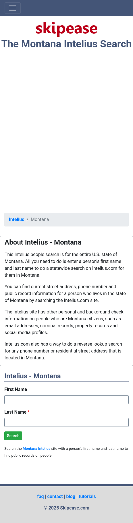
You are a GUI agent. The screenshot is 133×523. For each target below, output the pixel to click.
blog (70, 496)
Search (13, 435)
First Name (15, 389)
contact (55, 496)
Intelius (16, 219)
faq (40, 496)
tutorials (87, 496)
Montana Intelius (37, 448)
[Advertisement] (66, 132)
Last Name (17, 412)
